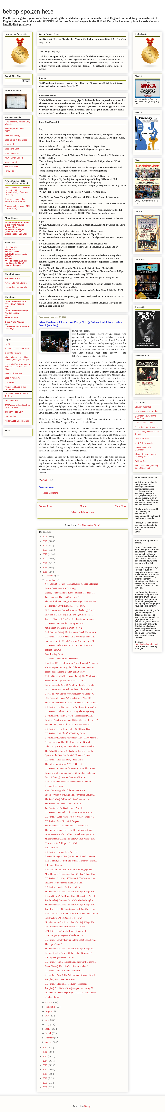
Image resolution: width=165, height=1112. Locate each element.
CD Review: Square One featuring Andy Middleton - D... (71, 768)
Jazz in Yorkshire (12, 378)
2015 (45, 1056)
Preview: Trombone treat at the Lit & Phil (64, 882)
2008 (45, 1087)
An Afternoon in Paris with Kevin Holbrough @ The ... (70, 869)
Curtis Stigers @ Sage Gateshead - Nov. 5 (64, 935)
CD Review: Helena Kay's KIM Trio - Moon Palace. (68, 645)
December (50, 575)
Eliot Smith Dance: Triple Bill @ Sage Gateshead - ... (69, 614)
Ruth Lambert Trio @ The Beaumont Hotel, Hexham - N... (71, 632)
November (50, 580)
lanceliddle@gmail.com (146, 644)
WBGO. (8, 256)
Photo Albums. (12, 317)
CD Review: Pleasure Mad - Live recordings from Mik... (70, 636)
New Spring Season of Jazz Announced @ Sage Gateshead (71, 584)
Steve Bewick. (10, 247)
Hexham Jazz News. (54, 786)
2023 (45, 550)
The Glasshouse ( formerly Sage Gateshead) (146, 466)
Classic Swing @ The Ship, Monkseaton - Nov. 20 (67, 742)
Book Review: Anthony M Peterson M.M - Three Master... (71, 737)
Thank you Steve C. (54, 944)
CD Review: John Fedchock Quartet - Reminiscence (68, 812)
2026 (45, 536)
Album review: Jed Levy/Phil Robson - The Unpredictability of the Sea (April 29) (17, 191)
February (49, 1037)
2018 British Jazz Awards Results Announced (65, 931)
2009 (45, 1083)
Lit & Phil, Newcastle (144, 443)
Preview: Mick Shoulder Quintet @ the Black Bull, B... (70, 773)
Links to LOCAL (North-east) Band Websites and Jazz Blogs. (17, 366)
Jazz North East (12, 149)
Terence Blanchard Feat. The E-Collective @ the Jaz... (69, 619)
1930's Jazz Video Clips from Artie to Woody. (17, 406)
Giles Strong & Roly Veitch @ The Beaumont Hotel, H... (70, 746)
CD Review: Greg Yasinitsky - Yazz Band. (64, 759)
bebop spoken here (28, 11)
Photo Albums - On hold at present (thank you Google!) (17, 358)
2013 (45, 1065)
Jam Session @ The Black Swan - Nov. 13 (64, 808)
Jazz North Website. (14, 373)
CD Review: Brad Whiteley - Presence (62, 970)
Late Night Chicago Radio (16, 287)
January (49, 1042)
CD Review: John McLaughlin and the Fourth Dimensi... (70, 962)
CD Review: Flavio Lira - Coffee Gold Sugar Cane (68, 729)
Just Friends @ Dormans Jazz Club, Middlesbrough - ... (70, 900)
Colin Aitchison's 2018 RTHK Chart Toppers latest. (15, 304)
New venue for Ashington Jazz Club (61, 843)
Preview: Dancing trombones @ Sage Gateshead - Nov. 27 (71, 720)
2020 (45, 563)
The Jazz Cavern (12, 278)
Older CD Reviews (13, 353)
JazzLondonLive (12, 153)
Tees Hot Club (11, 162)
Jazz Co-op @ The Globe (16, 140)
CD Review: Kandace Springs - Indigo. (62, 887)
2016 (45, 1052)
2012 (45, 1069)
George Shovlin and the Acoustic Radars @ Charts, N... (70, 694)
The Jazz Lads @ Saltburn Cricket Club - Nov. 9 (67, 799)
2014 (45, 1061)
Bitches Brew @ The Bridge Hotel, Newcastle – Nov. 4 (70, 896)
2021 (45, 558)
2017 (45, 1047)
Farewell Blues (51, 847)
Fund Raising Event (54, 654)
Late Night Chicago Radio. (16, 254)
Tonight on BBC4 (53, 650)
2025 (45, 541)
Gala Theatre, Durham (145, 423)
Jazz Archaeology (12, 135)
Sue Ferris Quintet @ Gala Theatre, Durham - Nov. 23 (69, 641)
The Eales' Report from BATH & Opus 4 (63, 764)
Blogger (88, 1106)
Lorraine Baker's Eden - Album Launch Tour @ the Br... (70, 834)
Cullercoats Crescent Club (146, 411)
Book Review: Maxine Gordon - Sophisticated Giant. (69, 716)
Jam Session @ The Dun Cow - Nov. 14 (63, 803)
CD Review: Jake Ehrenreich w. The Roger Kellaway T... (70, 707)
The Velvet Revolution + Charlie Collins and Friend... (69, 751)
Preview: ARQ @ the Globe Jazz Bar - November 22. (69, 724)
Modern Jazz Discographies (17, 421)
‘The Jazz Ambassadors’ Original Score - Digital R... (68, 698)
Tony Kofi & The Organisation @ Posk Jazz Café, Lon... (70, 909)
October (49, 1002)
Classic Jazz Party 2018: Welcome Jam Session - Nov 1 (70, 975)
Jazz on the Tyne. (13, 265)
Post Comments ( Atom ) (89, 525)
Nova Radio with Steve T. (16, 283)
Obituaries (9, 382)
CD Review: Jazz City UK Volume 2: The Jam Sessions (70, 878)
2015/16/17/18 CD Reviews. (17, 348)
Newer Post (45, 506)
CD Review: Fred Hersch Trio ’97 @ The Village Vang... (70, 711)
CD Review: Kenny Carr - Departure (61, 658)
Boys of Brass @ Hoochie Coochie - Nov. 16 (65, 777)
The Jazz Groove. (12, 252)
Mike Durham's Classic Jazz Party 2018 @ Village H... (69, 948)
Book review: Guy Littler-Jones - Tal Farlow (65, 606)
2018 (45, 572)
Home (83, 506)
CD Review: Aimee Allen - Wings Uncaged (64, 623)
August (49, 1011)
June (47, 1020)
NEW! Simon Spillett (14, 158)
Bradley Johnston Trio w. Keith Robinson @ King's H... (70, 593)
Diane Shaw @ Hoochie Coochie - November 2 (66, 966)
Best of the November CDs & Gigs (60, 588)
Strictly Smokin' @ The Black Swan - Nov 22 (65, 680)
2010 (45, 1078)
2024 (45, 545)
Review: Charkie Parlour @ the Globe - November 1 (68, 953)
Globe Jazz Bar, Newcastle (147, 427)
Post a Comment (50, 493)
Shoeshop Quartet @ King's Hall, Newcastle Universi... (70, 795)
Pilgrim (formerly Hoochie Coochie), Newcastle (146, 455)
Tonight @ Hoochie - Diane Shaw (60, 979)
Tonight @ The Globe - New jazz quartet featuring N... (69, 988)
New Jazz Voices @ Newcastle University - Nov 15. (68, 781)
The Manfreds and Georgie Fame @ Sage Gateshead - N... (71, 601)
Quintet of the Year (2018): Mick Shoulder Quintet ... (69, 755)
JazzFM (8, 258)
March (48, 1033)
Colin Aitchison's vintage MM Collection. (16, 312)
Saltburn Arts (140, 461)
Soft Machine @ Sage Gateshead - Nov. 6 (64, 918)
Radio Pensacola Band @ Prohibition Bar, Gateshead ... (70, 685)
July (47, 1015)
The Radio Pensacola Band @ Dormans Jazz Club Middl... (71, 702)
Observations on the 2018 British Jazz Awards (65, 926)
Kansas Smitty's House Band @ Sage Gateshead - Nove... (71, 861)
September (50, 1007)
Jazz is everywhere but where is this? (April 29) (15, 200)
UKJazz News (11, 171)
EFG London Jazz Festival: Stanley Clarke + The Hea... (70, 689)
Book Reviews (11, 416)
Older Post (120, 506)
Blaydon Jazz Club (143, 407)
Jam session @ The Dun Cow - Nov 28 (62, 597)
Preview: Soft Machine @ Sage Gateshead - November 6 (70, 992)
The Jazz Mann (11, 167)
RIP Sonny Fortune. (54, 865)
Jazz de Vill (10, 249)
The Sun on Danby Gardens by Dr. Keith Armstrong (68, 830)
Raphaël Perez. (12, 227)
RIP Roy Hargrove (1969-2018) (59, 957)
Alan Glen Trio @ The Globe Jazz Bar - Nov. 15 (67, 790)
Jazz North (9, 144)
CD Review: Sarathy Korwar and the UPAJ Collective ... (70, 940)
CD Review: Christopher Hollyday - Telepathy (66, 984)
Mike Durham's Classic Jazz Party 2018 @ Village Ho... (70, 839)
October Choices (52, 997)
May (47, 1024)
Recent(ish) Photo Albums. (17, 222)
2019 (45, 567)
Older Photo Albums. (14, 225)
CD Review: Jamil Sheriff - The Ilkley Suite (65, 733)
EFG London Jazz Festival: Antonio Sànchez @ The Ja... (70, 610)
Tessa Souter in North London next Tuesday (65, 672)
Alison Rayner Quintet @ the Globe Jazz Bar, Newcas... (70, 667)
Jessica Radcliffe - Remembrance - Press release (66, 825)
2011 (45, 1074)
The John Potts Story (14, 412)
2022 (45, 554)
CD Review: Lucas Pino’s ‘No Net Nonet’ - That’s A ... (69, 817)
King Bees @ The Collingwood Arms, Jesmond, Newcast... (71, 663)
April (48, 1029)
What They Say (11, 400)
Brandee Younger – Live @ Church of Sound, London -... (71, 856)
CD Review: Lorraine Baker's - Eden (61, 852)
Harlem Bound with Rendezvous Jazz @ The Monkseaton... (72, 676)
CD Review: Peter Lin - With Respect (62, 821)
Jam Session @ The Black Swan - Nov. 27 (64, 628)
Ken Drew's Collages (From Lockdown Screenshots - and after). (16, 231)
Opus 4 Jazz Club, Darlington (143, 448)
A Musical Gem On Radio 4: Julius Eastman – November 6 (71, 913)
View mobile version (82, 512)
